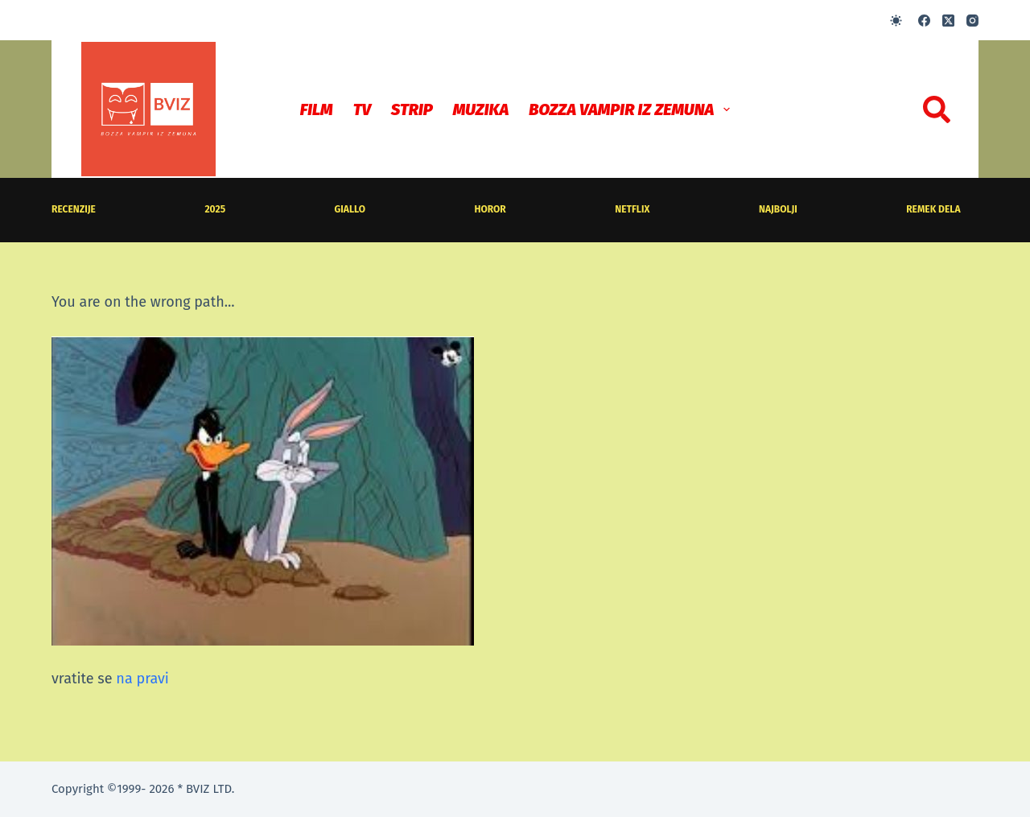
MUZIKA (481, 109)
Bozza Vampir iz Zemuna (632, 109)
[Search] (936, 109)
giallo (350, 209)
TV (362, 109)
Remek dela (933, 209)
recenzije (74, 209)
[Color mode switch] (896, 20)
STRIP (412, 109)
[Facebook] (924, 20)
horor (490, 209)
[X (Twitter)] (948, 20)
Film (316, 109)
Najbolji (778, 209)
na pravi (142, 678)
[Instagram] (972, 20)
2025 (214, 209)
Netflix (632, 209)
